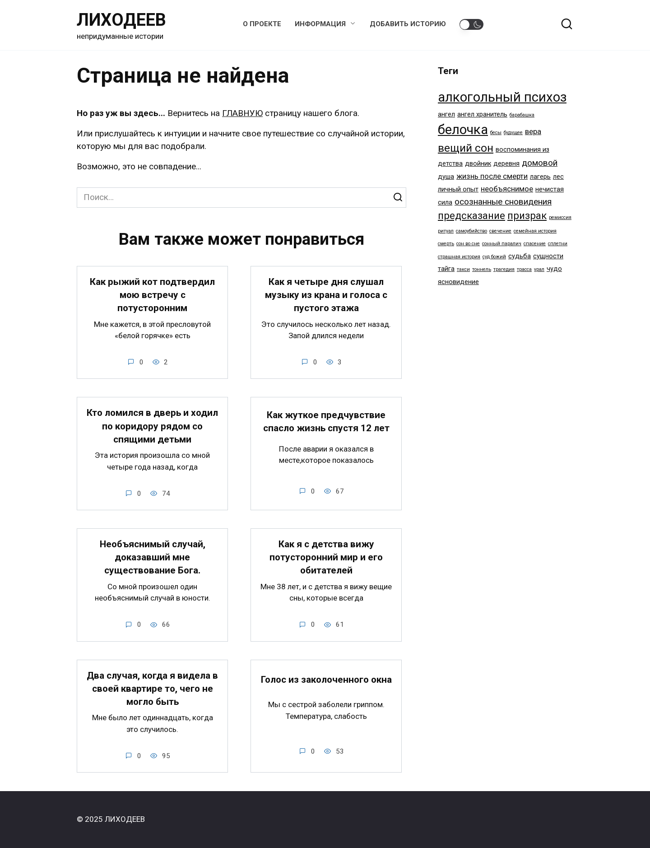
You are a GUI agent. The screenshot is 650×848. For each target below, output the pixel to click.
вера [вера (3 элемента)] (533, 131)
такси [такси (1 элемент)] (463, 269)
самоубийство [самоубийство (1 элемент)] (471, 231)
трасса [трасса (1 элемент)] (524, 269)
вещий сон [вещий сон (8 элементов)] (465, 147)
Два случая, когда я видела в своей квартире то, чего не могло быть (152, 689)
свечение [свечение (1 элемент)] (500, 231)
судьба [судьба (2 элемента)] (519, 256)
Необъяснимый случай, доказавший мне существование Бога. (152, 558)
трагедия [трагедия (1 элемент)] (504, 269)
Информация (320, 24)
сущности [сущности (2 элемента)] (548, 256)
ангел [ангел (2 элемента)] (446, 114)
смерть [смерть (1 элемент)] (446, 244)
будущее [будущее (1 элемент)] (513, 132)
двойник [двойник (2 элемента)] (478, 164)
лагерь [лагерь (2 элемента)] (540, 177)
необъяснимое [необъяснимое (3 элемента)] (507, 188)
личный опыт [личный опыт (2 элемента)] (458, 189)
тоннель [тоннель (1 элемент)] (481, 269)
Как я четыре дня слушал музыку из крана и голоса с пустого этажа (326, 295)
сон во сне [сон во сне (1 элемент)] (468, 244)
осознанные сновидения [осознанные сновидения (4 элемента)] (503, 201)
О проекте (262, 24)
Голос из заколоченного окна (326, 680)
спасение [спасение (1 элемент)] (535, 244)
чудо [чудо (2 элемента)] (554, 269)
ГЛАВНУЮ (242, 113)
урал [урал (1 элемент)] (539, 269)
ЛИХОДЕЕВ (121, 20)
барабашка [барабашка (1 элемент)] (522, 115)
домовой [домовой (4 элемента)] (539, 163)
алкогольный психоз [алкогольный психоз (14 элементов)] (502, 97)
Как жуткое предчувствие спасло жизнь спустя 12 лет (326, 422)
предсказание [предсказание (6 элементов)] (471, 215)
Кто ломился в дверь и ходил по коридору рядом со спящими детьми (152, 426)
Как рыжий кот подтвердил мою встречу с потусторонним (152, 295)
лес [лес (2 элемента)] (558, 177)
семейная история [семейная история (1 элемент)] (535, 231)
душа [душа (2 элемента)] (446, 177)
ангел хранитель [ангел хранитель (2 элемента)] (482, 114)
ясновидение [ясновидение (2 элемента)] (458, 282)
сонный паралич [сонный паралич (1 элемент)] (501, 244)
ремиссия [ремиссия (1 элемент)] (560, 217)
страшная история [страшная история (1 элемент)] (459, 257)
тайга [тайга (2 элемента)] (446, 269)
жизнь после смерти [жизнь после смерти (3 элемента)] (492, 176)
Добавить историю (408, 24)
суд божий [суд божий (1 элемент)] (494, 257)
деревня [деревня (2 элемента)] (506, 164)
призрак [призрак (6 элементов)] (527, 215)
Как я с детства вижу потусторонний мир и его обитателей (326, 558)
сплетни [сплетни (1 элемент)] (557, 244)
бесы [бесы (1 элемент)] (495, 132)
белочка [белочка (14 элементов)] (463, 129)
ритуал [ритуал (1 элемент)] (446, 231)
